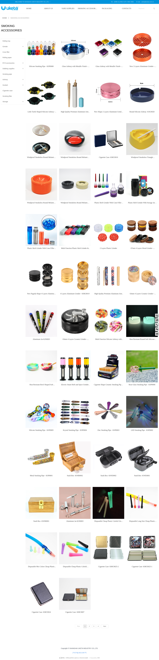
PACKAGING (107, 8)
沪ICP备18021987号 (79, 653)
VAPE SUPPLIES (68, 8)
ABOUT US (48, 8)
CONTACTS (126, 8)
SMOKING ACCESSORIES (87, 8)
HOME (28, 8)
